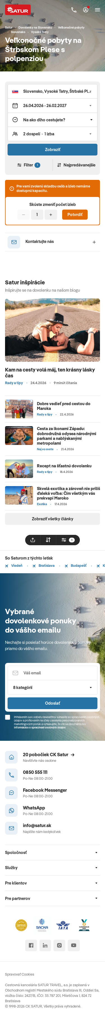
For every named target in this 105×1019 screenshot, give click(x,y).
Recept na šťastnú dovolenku (64, 465)
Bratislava (43, 565)
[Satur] (18, 10)
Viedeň (13, 565)
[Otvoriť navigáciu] (97, 9)
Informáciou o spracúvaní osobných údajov (40, 727)
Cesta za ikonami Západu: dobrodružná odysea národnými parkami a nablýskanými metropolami (66, 436)
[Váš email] (52, 673)
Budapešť (76, 565)
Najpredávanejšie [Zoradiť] (76, 165)
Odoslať (52, 703)
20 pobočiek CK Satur (48, 754)
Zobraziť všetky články (52, 518)
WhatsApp (34, 808)
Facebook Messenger (45, 790)
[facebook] (31, 945)
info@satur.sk (37, 825)
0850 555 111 (35, 772)
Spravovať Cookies (19, 974)
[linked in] (45, 945)
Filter (28, 165)
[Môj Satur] (85, 9)
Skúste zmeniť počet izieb (52, 204)
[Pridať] (51, 215)
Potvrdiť (74, 214)
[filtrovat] (68, 540)
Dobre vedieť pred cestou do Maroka (63, 406)
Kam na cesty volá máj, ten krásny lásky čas (50, 372)
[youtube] (74, 945)
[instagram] (59, 945)
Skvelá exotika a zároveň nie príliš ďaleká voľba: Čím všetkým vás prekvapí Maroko (68, 493)
